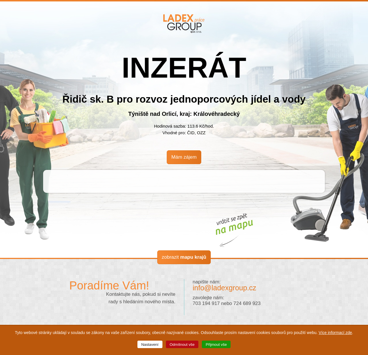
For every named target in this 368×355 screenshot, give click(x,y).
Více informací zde (335, 332)
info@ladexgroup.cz (224, 288)
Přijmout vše (216, 344)
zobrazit (184, 257)
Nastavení (149, 344)
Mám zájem (184, 157)
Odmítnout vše (182, 344)
